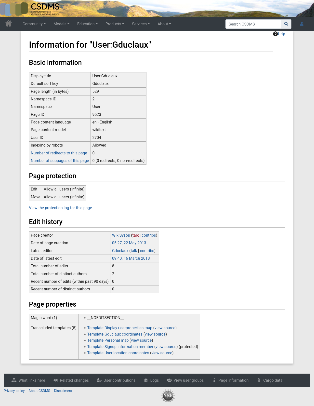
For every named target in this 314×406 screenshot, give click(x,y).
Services (139, 24)
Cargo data (272, 380)
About (162, 24)
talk (135, 235)
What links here (31, 380)
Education (86, 24)
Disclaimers (63, 391)
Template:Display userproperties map (119, 327)
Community (33, 24)
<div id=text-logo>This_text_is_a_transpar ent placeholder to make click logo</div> (8, 9)
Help (279, 33)
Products (113, 24)
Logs (154, 380)
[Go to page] (286, 24)
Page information (234, 380)
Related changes (74, 380)
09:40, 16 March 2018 (131, 258)
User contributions (120, 380)
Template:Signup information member (120, 346)
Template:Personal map (108, 340)
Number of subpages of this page (60, 160)
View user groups (189, 380)
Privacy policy (14, 391)
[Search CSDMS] (253, 24)
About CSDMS (39, 391)
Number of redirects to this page (59, 153)
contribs (149, 235)
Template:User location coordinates (118, 353)
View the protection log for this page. (61, 207)
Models (59, 24)
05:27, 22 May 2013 (129, 243)
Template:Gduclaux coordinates (115, 334)
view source (165, 327)
